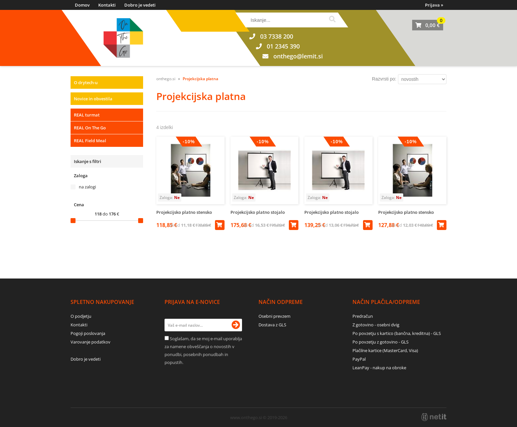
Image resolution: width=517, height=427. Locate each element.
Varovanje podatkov (90, 342)
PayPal (359, 359)
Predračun (362, 316)
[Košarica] (427, 25)
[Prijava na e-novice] (235, 325)
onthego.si (165, 79)
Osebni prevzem (274, 316)
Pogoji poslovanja (88, 333)
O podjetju (81, 316)
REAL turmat (87, 115)
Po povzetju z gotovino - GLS (380, 342)
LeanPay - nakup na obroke (379, 368)
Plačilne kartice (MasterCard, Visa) (385, 350)
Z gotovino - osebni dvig (375, 325)
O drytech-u (86, 82)
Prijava (434, 5)
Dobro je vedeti (140, 5)
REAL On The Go (90, 128)
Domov (82, 5)
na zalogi (87, 187)
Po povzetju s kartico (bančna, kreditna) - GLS (396, 333)
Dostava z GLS (272, 325)
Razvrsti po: (384, 79)
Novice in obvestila (93, 99)
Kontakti (107, 5)
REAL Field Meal (90, 141)
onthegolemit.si (298, 56)
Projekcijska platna (200, 79)
